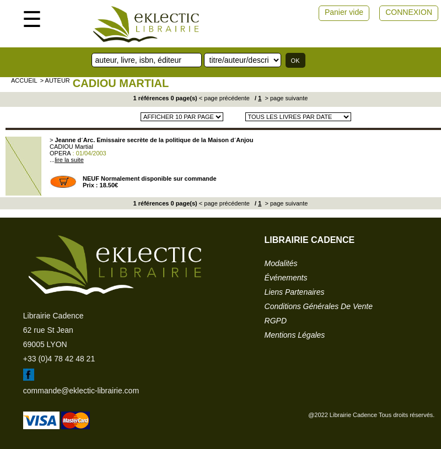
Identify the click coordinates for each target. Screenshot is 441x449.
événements (286, 277)
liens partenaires (295, 292)
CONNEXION (408, 12)
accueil (24, 80)
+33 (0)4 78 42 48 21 (59, 358)
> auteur (55, 80)
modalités (281, 263)
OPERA (60, 153)
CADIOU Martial (121, 83)
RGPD (276, 320)
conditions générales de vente (319, 306)
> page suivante (285, 98)
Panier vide (344, 12)
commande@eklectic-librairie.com (81, 390)
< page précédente (224, 98)
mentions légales (295, 335)
